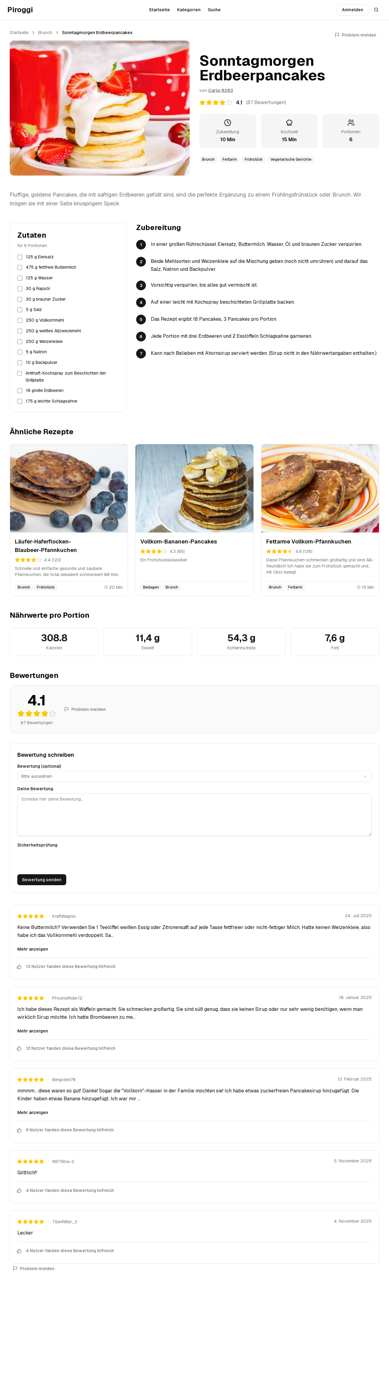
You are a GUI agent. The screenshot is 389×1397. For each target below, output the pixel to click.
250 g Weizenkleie (44, 341)
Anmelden (352, 9)
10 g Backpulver (41, 362)
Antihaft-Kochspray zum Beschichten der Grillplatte (66, 376)
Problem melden (355, 35)
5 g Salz (34, 309)
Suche (214, 9)
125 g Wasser (39, 278)
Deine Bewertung (35, 789)
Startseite (159, 9)
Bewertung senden (41, 879)
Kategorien (189, 9)
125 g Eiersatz (40, 257)
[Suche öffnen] (376, 9)
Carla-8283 (220, 90)
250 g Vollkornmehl (45, 320)
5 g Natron (36, 351)
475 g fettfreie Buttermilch (51, 267)
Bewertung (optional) (39, 766)
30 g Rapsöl (38, 288)
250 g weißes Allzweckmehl (53, 331)
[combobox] (194, 776)
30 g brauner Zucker (46, 299)
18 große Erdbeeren (45, 390)
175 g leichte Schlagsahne (51, 401)
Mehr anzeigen (32, 949)
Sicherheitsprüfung (37, 845)
